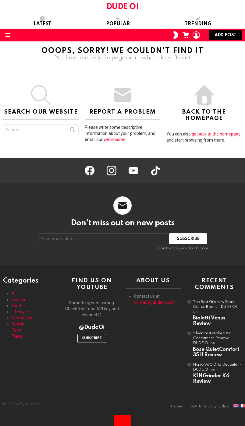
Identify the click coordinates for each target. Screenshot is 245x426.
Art (15, 293)
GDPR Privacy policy (209, 406)
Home (177, 406)
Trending (198, 21)
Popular (118, 21)
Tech (16, 330)
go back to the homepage (216, 134)
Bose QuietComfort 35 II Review (216, 352)
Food (16, 305)
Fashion (19, 299)
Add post (225, 36)
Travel (17, 336)
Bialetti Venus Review (209, 320)
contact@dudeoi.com (154, 302)
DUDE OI (122, 7)
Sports (18, 324)
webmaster (115, 139)
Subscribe (91, 338)
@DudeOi (92, 327)
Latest (42, 21)
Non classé (22, 317)
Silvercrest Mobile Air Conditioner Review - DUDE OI (212, 338)
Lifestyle (20, 311)
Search (72, 131)
